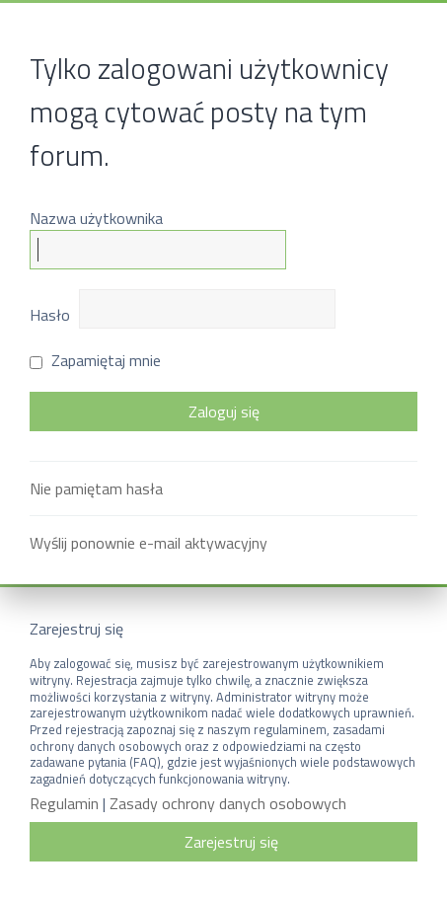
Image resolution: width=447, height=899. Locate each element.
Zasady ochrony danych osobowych (228, 803)
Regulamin (64, 803)
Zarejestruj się (231, 842)
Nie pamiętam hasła (96, 488)
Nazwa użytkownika (96, 218)
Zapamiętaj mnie (95, 360)
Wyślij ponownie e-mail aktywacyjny (148, 543)
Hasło (50, 315)
